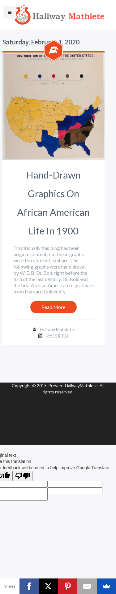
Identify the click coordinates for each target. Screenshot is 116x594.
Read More (53, 307)
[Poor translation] (22, 476)
